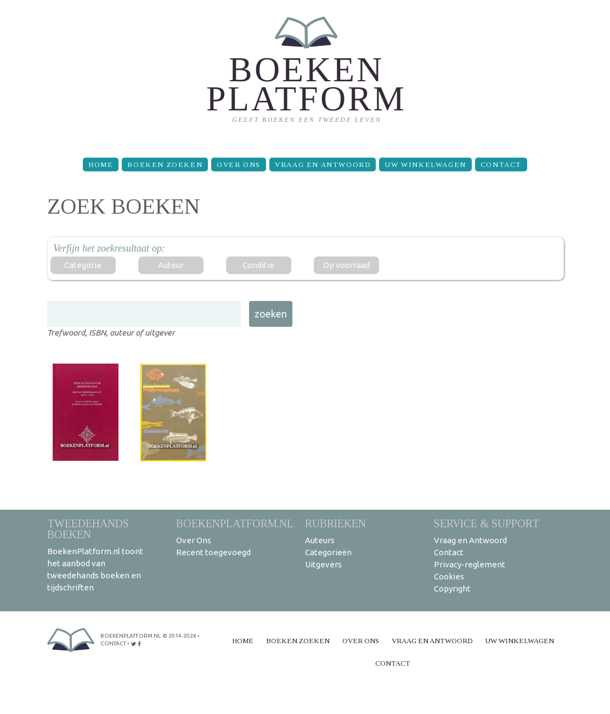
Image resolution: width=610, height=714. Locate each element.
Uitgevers (323, 564)
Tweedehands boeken (88, 528)
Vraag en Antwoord (322, 164)
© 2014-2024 (179, 636)
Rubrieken (335, 523)
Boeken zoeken (164, 164)
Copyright (452, 588)
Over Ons (239, 164)
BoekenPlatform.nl (234, 523)
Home (100, 164)
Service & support (486, 523)
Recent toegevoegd (213, 552)
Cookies (449, 576)
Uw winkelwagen (425, 164)
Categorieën (328, 552)
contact (113, 643)
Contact (501, 164)
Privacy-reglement (469, 564)
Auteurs (320, 540)
